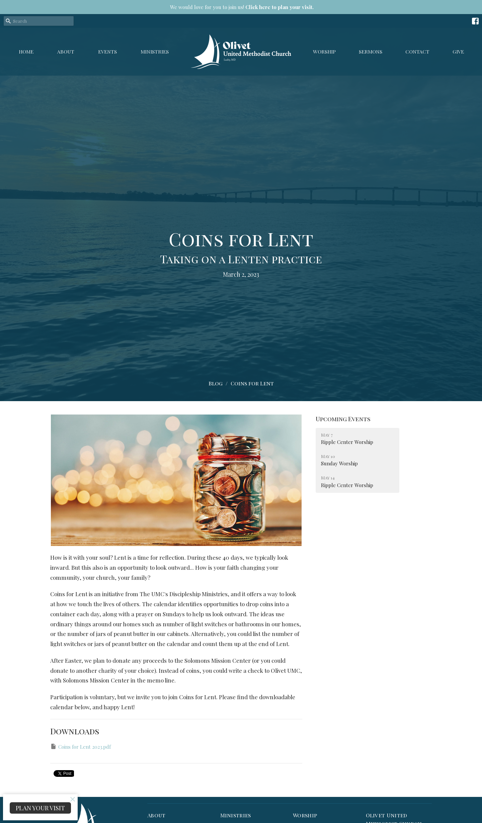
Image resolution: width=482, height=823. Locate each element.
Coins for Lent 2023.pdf (80, 746)
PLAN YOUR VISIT (40, 808)
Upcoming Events (343, 419)
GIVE (458, 51)
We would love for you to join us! (242, 7)
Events (107, 51)
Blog (216, 383)
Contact (417, 51)
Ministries (155, 51)
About (65, 51)
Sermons (370, 51)
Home (26, 51)
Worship (324, 51)
